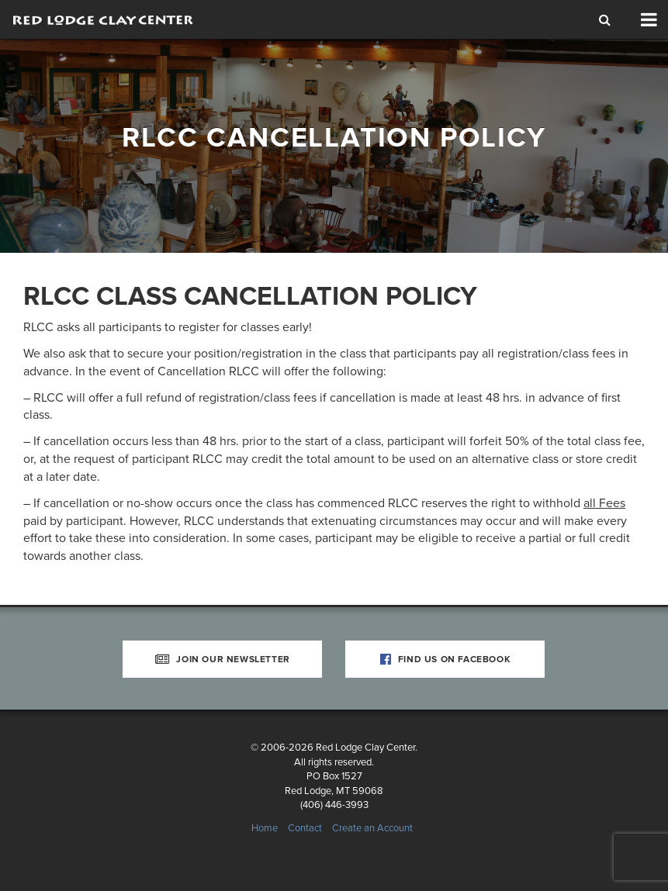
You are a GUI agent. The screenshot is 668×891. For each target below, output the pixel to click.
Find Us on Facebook (445, 659)
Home (264, 828)
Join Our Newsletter (222, 659)
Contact (305, 828)
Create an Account (372, 828)
